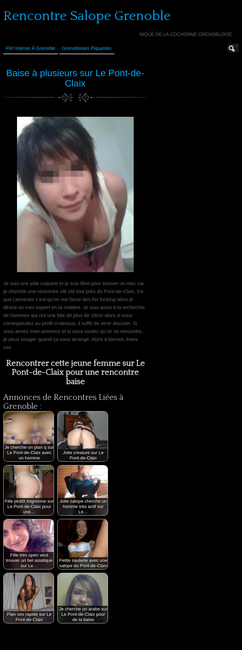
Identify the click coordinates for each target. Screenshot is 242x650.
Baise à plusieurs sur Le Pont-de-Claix (75, 78)
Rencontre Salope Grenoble (87, 16)
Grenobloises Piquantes (87, 48)
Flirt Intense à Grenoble (30, 48)
